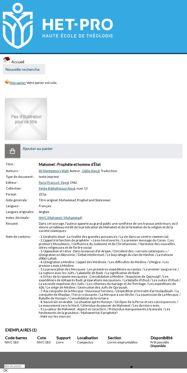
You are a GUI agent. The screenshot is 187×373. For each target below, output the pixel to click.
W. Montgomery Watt (54, 171)
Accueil (13, 61)
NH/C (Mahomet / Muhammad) (60, 217)
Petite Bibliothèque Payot (57, 188)
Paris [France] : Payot (54, 182)
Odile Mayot (91, 171)
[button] (12, 151)
